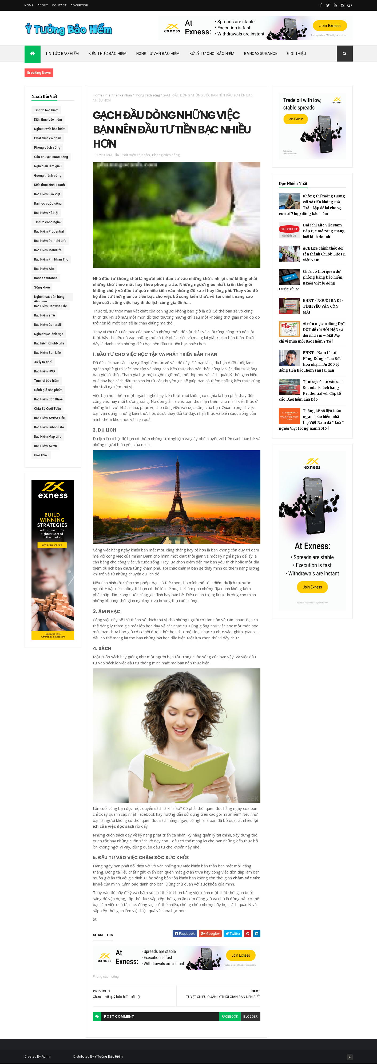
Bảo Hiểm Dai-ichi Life (50, 241)
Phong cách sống (47, 147)
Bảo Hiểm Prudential (49, 231)
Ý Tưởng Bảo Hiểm (109, 1056)
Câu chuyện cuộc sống (51, 157)
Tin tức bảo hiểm (46, 110)
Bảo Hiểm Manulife (48, 250)
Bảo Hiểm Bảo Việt (47, 194)
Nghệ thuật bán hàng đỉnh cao (49, 298)
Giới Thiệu (296, 53)
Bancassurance (261, 53)
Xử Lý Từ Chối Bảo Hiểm (212, 53)
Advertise (79, 5)
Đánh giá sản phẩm (48, 390)
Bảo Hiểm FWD (44, 371)
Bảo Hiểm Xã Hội (46, 213)
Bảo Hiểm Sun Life (47, 353)
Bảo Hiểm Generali (47, 325)
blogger (250, 1016)
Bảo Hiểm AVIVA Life (49, 418)
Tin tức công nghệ (47, 222)
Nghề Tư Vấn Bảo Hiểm (158, 53)
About (43, 5)
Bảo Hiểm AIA (44, 269)
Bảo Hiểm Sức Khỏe (48, 399)
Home (29, 5)
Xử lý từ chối (43, 362)
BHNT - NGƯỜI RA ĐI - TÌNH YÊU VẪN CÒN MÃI (323, 306)
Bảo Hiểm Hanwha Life (50, 306)
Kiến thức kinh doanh (49, 185)
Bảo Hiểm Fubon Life (49, 427)
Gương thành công (47, 175)
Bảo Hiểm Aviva (45, 446)
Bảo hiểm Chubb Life (49, 343)
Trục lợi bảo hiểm (46, 381)
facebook (230, 1016)
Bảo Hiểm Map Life (47, 436)
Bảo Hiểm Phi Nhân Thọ (51, 259)
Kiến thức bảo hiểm (48, 119)
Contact (59, 5)
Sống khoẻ (42, 287)
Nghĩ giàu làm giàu (48, 166)
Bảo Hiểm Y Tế (44, 315)
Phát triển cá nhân (47, 138)
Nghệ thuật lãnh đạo (48, 334)
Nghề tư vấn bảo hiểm (49, 129)
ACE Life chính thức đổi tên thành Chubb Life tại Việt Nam (324, 254)
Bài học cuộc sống (48, 203)
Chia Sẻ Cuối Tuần (47, 409)
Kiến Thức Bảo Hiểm (108, 53)
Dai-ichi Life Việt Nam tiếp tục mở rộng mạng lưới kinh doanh (324, 231)
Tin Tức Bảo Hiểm (62, 53)
